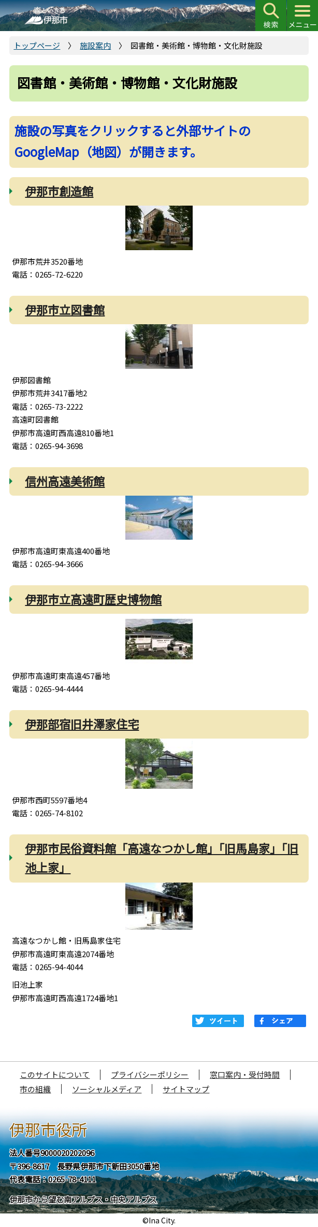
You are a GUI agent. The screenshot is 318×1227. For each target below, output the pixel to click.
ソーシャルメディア (106, 1089)
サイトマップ (186, 1089)
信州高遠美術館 (65, 480)
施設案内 (95, 45)
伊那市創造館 (59, 190)
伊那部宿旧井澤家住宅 (82, 723)
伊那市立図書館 (65, 309)
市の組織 (35, 1089)
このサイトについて (55, 1074)
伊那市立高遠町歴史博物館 (93, 598)
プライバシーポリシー (150, 1074)
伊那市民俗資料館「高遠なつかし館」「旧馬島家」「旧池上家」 (161, 857)
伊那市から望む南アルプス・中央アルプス (83, 1199)
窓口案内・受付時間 (245, 1074)
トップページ (36, 45)
